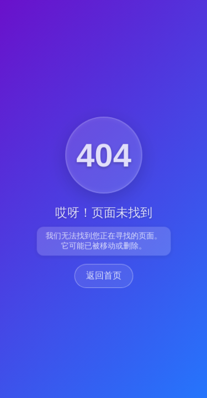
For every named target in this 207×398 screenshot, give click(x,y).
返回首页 (103, 276)
